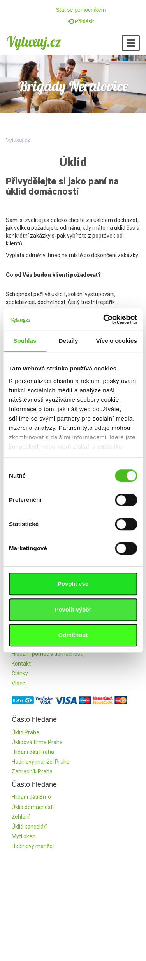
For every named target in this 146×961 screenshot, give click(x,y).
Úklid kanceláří (29, 826)
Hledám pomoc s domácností (47, 654)
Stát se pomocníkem (81, 10)
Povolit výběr (73, 609)
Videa (19, 683)
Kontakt (21, 663)
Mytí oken (23, 836)
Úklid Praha (25, 732)
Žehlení (21, 817)
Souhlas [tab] (24, 340)
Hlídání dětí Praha (33, 752)
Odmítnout (73, 635)
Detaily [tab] (68, 340)
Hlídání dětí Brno (31, 797)
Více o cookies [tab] (116, 340)
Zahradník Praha (32, 771)
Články (20, 673)
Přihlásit (81, 21)
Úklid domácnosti (33, 807)
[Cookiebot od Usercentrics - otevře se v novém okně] (104, 319)
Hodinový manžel (33, 846)
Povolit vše (73, 583)
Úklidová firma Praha (37, 742)
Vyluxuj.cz (33, 41)
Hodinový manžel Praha (41, 762)
